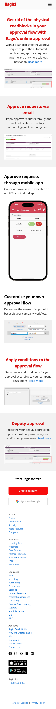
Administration (16, 611)
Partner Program (17, 553)
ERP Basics (14, 564)
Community (15, 639)
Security (13, 525)
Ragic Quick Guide (18, 629)
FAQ (11, 560)
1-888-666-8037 (17, 682)
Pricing (12, 517)
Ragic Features (16, 528)
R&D (11, 618)
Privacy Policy (38, 702)
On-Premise (15, 521)
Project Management (19, 596)
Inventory (13, 578)
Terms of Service (19, 702)
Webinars (13, 546)
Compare (13, 532)
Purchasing (14, 582)
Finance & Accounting (20, 604)
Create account (28, 490)
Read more (35, 62)
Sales (11, 575)
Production (14, 586)
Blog (11, 636)
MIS (10, 614)
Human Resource (17, 593)
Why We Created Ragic (20, 632)
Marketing (14, 600)
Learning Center (17, 543)
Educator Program (18, 557)
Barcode (13, 589)
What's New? (15, 643)
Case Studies (15, 550)
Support (13, 607)
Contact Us (14, 647)
